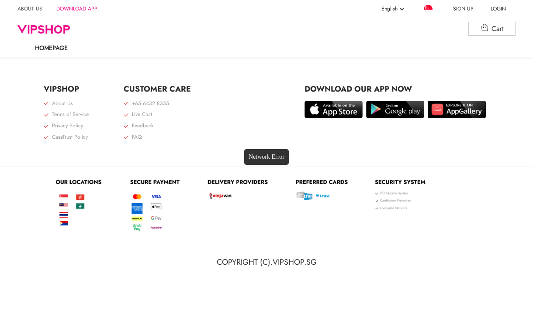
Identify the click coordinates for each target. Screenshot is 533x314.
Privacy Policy (63, 126)
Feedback (138, 126)
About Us (58, 104)
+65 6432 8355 (146, 104)
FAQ (133, 137)
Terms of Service (66, 115)
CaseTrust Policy (66, 137)
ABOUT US (29, 9)
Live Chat (138, 115)
